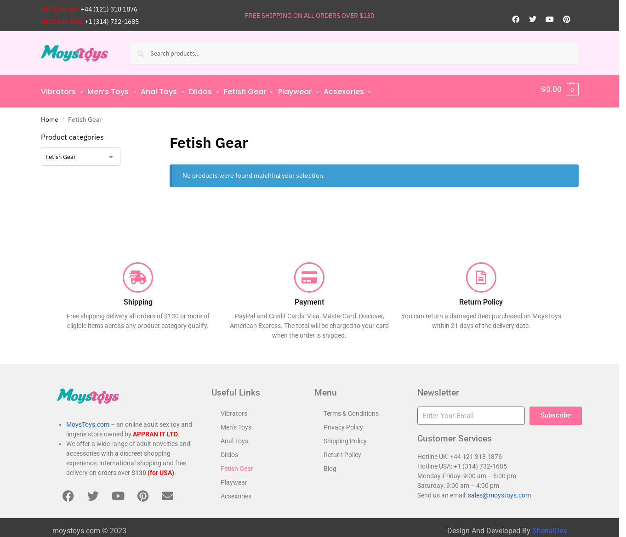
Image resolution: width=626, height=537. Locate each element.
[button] (560, 89)
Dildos (229, 450)
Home (49, 115)
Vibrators (234, 409)
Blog (330, 464)
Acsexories (236, 492)
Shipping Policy (345, 437)
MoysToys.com (87, 420)
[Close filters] (134, 133)
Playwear (234, 478)
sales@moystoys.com (499, 491)
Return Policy (342, 450)
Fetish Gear (237, 464)
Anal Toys (234, 437)
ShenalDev (549, 526)
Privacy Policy (343, 423)
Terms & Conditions (351, 409)
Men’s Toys (236, 423)
